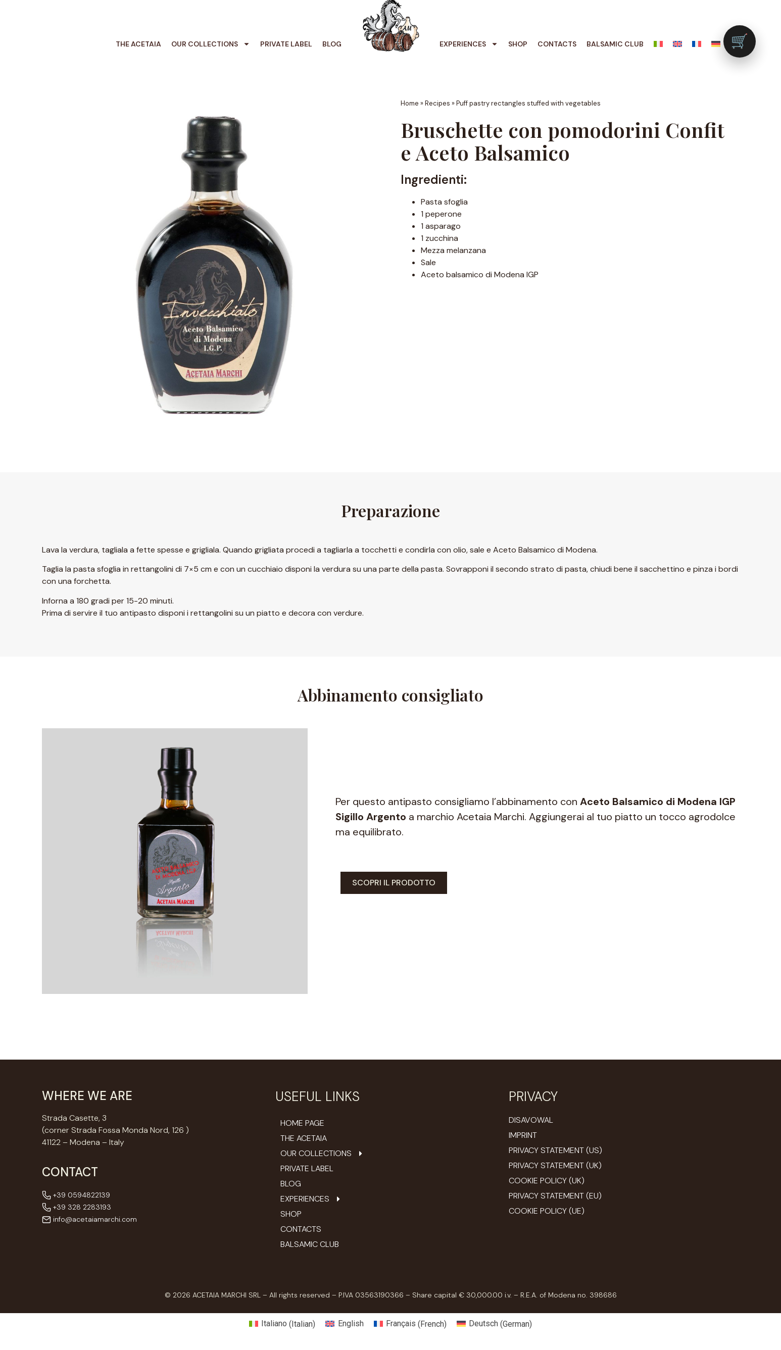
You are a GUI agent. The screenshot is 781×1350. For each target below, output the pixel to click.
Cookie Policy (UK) (546, 1180)
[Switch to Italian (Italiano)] (282, 1324)
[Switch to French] (696, 44)
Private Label (286, 43)
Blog (331, 43)
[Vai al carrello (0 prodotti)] (739, 41)
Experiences (469, 44)
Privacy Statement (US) (555, 1150)
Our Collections (210, 44)
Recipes (437, 103)
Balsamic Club (615, 43)
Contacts (557, 43)
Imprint (523, 1135)
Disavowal (531, 1120)
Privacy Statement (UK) (555, 1165)
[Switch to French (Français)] (410, 1324)
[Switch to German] (715, 44)
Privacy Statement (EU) (555, 1195)
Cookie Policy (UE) (546, 1211)
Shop (517, 43)
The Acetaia (138, 43)
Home (410, 103)
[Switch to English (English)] (344, 1324)
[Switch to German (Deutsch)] (494, 1324)
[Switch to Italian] (658, 44)
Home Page (302, 1123)
